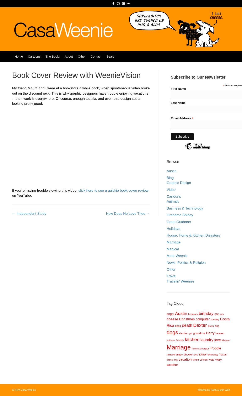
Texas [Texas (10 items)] (223, 354)
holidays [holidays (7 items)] (171, 340)
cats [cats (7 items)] (222, 314)
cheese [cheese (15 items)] (172, 319)
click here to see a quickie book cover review (113, 190)
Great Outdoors (179, 222)
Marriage (174, 242)
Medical (173, 249)
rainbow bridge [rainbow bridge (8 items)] (175, 354)
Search (111, 56)
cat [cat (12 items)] (216, 314)
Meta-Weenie (177, 256)
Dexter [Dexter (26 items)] (200, 325)
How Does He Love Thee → (128, 214)
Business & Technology (185, 208)
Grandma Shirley (180, 215)
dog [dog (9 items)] (217, 325)
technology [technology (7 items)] (213, 354)
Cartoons (34, 56)
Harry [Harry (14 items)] (210, 333)
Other (82, 56)
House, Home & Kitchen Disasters (193, 235)
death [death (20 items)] (187, 325)
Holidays (173, 229)
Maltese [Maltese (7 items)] (226, 340)
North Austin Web (220, 390)
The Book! (52, 56)
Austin (171, 171)
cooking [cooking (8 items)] (215, 319)
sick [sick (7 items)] (196, 354)
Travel (171, 276)
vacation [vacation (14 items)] (185, 359)
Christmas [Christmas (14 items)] (187, 319)
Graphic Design (179, 183)
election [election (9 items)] (183, 333)
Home (19, 56)
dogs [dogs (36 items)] (172, 332)
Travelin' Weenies (180, 281)
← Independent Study (29, 214)
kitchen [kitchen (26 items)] (192, 339)
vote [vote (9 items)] (211, 359)
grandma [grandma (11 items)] (199, 333)
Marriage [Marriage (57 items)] (179, 347)
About (69, 56)
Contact (96, 56)
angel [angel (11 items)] (170, 314)
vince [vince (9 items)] (196, 359)
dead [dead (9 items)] (178, 325)
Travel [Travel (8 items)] (170, 359)
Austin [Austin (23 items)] (181, 313)
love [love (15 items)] (217, 340)
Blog (170, 178)
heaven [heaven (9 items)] (219, 333)
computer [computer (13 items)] (203, 319)
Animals (173, 202)
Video (171, 190)
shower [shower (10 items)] (188, 354)
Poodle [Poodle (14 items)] (215, 348)
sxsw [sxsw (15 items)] (202, 354)
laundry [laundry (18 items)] (206, 340)
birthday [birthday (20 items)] (206, 313)
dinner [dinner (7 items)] (211, 326)
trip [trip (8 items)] (176, 359)
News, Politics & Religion (186, 263)
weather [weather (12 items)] (172, 364)
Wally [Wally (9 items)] (218, 359)
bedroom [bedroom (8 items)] (193, 314)
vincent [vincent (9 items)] (204, 359)
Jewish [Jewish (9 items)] (180, 340)
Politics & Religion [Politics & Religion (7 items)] (200, 348)
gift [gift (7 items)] (190, 333)
